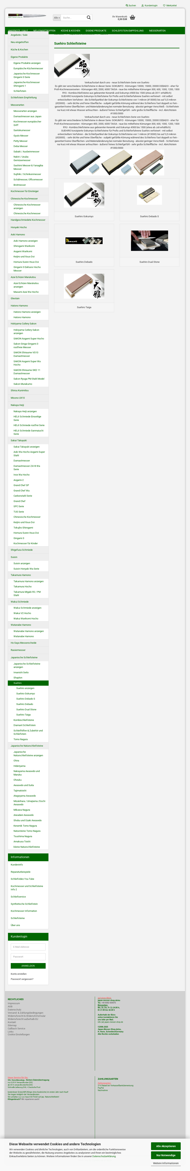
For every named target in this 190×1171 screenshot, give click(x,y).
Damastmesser (22, 466)
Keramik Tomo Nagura (25, 831)
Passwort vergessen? (22, 984)
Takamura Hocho (23, 592)
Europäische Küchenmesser (28, 74)
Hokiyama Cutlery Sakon (23, 329)
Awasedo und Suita (24, 791)
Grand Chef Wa (22, 496)
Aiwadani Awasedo (24, 821)
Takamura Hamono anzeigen (29, 587)
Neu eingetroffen (44, 30)
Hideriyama (19, 771)
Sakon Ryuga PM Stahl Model (29, 384)
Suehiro (18, 688)
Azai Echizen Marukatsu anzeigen (26, 291)
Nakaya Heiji (17, 410)
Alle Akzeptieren (166, 1146)
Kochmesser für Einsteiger (25, 197)
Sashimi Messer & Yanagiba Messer (28, 173)
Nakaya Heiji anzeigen (25, 417)
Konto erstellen (19, 979)
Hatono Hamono (19, 311)
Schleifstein (20, 97)
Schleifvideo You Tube (22, 884)
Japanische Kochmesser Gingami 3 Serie (27, 81)
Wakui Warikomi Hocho (26, 624)
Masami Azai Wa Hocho (26, 297)
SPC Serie (19, 512)
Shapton (18, 683)
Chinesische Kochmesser (24, 204)
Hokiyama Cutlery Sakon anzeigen (26, 337)
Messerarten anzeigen (25, 116)
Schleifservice (18, 902)
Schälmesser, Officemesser (28, 185)
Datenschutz (14, 1015)
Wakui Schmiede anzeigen (27, 613)
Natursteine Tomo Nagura (27, 836)
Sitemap (12, 1031)
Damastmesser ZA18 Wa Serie (27, 473)
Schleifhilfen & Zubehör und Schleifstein (28, 738)
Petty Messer (20, 146)
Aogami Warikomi (23, 257)
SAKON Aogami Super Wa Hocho (27, 369)
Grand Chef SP (21, 491)
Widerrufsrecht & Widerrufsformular (26, 1021)
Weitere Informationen (166, 1163)
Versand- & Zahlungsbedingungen (25, 1018)
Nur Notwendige (166, 1155)
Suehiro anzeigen (25, 694)
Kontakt (12, 1028)
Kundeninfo (17, 870)
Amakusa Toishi (22, 847)
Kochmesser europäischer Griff (27, 129)
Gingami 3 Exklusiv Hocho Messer (27, 275)
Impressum (14, 1009)
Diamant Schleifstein (25, 731)
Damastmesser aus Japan (27, 122)
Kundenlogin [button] (150, 5)
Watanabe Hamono (21, 630)
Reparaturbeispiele (20, 877)
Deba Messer (21, 152)
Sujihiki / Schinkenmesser (27, 180)
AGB (10, 1012)
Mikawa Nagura (22, 815)
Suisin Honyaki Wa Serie (26, 574)
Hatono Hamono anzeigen (27, 317)
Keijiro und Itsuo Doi (24, 262)
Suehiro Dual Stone (26, 715)
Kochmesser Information (24, 916)
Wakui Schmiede (20, 607)
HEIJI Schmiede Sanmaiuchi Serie (28, 438)
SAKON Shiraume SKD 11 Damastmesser (27, 377)
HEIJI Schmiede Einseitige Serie (27, 424)
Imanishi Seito (22, 678)
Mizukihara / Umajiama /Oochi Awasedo (29, 808)
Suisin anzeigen (22, 569)
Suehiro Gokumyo (25, 699)
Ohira (16, 766)
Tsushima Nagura (23, 842)
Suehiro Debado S (25, 704)
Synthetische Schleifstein (24, 909)
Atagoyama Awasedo (25, 801)
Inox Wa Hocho (22, 480)
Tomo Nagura (21, 745)
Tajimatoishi (20, 796)
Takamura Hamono (21, 580)
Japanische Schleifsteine (24, 663)
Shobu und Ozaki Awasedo (28, 826)
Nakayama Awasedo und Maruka (27, 779)
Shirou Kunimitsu (20, 396)
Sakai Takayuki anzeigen (27, 452)
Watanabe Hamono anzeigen (29, 636)
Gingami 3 (19, 544)
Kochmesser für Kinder (26, 549)
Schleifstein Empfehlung (128, 30)
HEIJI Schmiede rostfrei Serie (29, 431)
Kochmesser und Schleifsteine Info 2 (27, 893)
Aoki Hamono (18, 240)
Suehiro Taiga (23, 720)
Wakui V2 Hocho (22, 619)
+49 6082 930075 (108, 1008)
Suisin (14, 563)
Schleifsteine (18, 924)
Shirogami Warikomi (24, 251)
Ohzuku (18, 785)
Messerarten (157, 30)
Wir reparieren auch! (30, 1105)
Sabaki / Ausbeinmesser (26, 157)
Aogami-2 (19, 485)
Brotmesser (20, 190)
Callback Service (16, 1034)
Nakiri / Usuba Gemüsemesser (22, 164)
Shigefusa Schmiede (22, 555)
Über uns (15, 931)
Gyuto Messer (21, 141)
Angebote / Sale (18, 30)
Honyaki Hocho (19, 233)
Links (11, 1037)
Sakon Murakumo (23, 389)
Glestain (15, 304)
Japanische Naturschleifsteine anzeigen (28, 759)
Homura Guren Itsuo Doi (26, 267)
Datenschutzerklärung (104, 1156)
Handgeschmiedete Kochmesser (28, 225)
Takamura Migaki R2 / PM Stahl (27, 599)
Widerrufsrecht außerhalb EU (23, 1025)
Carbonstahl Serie (23, 501)
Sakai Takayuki (19, 446)
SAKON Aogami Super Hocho (29, 344)
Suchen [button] (131, 5)
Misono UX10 (18, 403)
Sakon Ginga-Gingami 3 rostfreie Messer (26, 351)
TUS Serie (19, 517)
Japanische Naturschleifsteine (27, 751)
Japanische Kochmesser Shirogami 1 (27, 90)
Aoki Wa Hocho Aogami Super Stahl (29, 459)
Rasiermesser (18, 656)
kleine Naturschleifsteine (27, 852)
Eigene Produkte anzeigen (27, 68)
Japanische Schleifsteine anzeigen (27, 671)
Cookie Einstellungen (19, 1040)
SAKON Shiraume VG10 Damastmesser (26, 360)
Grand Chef (19, 507)
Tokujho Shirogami (23, 533)
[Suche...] (57, 17)
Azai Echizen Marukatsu (23, 282)
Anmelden (28, 971)
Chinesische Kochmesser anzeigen (27, 212)
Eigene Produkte (96, 30)
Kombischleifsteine (24, 725)
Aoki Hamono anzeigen (26, 246)
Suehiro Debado (24, 709)
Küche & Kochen (70, 30)
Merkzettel (170, 5)
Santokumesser (22, 136)
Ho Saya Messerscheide (23, 648)
